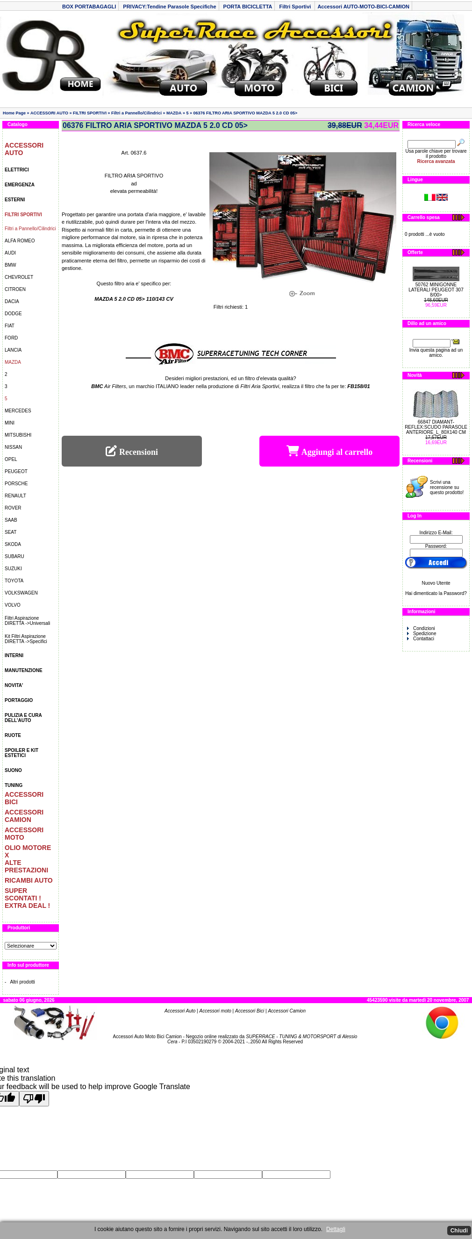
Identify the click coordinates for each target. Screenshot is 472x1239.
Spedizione (421, 633)
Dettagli (335, 1229)
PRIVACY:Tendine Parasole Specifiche (169, 6)
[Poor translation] (34, 1098)
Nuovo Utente (436, 583)
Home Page (14, 113)
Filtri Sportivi (295, 6)
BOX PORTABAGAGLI (89, 6)
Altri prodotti (22, 981)
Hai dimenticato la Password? (436, 593)
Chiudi (459, 1230)
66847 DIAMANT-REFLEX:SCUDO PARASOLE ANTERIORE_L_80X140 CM (436, 427)
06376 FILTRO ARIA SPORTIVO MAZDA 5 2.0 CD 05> (245, 113)
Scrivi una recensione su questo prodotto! (447, 487)
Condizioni (421, 628)
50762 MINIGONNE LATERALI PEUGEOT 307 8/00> (435, 289)
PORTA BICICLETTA (247, 6)
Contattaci (420, 638)
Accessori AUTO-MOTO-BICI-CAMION (363, 6)
